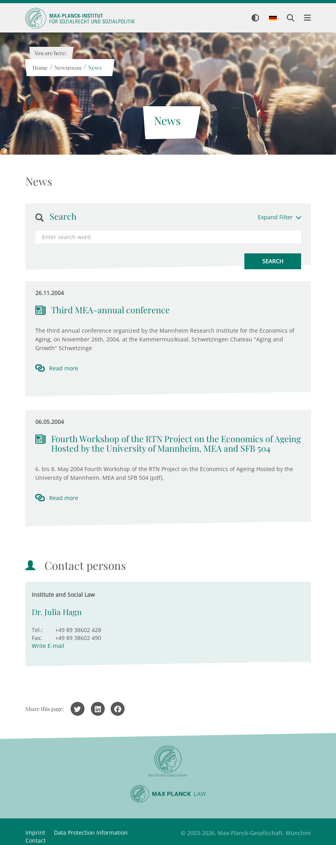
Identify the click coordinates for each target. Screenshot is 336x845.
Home (40, 67)
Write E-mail (48, 646)
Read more (63, 368)
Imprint (35, 832)
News (95, 67)
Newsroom (67, 67)
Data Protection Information (91, 832)
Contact (35, 840)
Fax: (37, 638)
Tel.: (37, 630)
